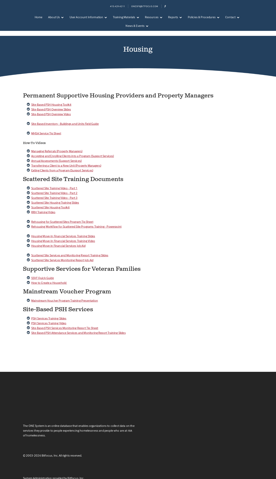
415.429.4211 (117, 6)
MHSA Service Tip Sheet (46, 126)
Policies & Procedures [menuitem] (202, 17)
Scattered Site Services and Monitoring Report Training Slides (69, 248)
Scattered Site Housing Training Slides (55, 196)
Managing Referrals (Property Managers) (56, 144)
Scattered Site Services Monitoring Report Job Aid (62, 253)
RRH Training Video (43, 205)
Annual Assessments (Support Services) (56, 154)
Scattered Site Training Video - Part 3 (54, 191)
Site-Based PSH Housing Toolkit (51, 98)
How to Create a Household (49, 276)
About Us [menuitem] (54, 17)
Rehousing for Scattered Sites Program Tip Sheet (62, 215)
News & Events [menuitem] (135, 26)
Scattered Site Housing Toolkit (50, 200)
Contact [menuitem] (230, 17)
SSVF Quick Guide (42, 271)
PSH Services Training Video (48, 316)
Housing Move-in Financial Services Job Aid (58, 239)
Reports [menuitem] (173, 17)
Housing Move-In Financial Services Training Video (63, 234)
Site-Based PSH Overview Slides (51, 102)
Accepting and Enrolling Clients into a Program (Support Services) (72, 149)
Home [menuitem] (39, 17)
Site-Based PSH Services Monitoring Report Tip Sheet (64, 321)
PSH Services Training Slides (48, 311)
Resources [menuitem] (152, 17)
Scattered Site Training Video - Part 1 (54, 181)
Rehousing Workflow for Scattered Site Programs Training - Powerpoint (76, 219)
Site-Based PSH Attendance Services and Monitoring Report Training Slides (78, 326)
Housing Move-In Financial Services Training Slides (63, 229)
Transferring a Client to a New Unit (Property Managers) (66, 158)
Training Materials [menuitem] (124, 17)
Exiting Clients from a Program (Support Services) (62, 163)
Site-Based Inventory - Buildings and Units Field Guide (65, 117)
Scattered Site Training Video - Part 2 (54, 186)
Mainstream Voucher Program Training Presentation (64, 293)
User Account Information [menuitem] (86, 17)
